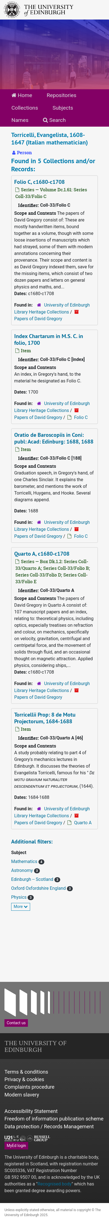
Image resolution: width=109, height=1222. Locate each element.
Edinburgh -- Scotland (32, 879)
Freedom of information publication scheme (53, 1119)
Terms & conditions (26, 1072)
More (21, 906)
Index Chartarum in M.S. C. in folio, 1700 (48, 339)
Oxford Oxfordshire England (39, 888)
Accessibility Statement (31, 1111)
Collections (24, 108)
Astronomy (22, 870)
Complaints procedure (29, 1087)
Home (21, 95)
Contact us (16, 1023)
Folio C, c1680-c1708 (39, 181)
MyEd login (16, 1145)
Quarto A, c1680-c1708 (41, 553)
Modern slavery (21, 1095)
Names (19, 120)
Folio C (81, 417)
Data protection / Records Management (49, 1126)
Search (54, 120)
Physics (19, 897)
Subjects (62, 108)
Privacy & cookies (24, 1079)
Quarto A (83, 822)
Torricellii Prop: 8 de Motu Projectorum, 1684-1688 (45, 718)
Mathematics (24, 861)
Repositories (61, 95)
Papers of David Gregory (38, 318)
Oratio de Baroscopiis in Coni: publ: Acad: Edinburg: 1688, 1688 (53, 438)
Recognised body (55, 1184)
